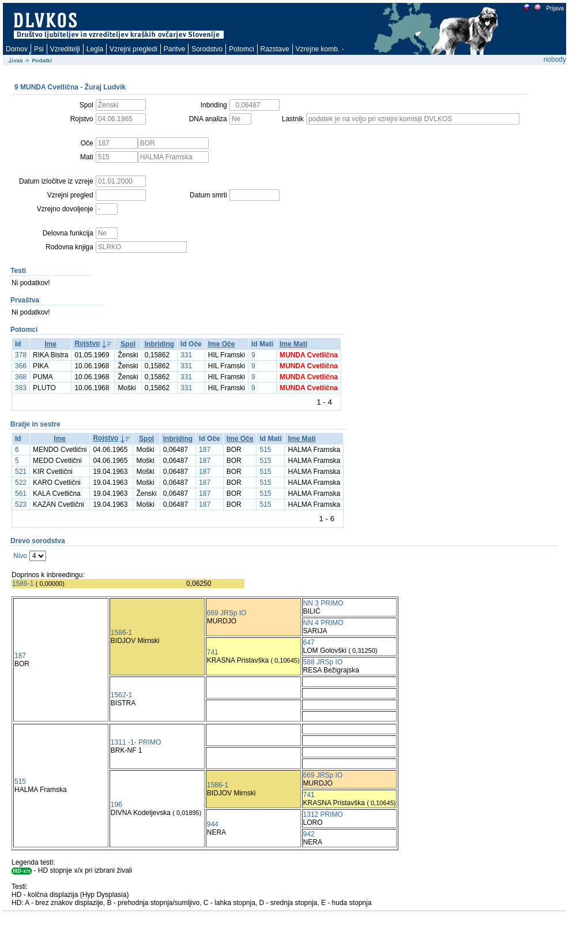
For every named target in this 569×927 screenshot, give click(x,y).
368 (21, 377)
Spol (127, 344)
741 (212, 652)
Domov (17, 49)
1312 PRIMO (323, 814)
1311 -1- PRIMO (136, 742)
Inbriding (159, 344)
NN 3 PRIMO (323, 603)
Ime (50, 344)
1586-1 (22, 584)
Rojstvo (87, 343)
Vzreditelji (65, 49)
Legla (94, 49)
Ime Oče (221, 344)
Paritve (174, 49)
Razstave (275, 49)
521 (21, 472)
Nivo (20, 556)
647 (309, 642)
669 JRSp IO (227, 613)
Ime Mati (293, 344)
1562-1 (121, 695)
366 (21, 366)
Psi (39, 49)
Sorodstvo (207, 49)
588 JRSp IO (323, 662)
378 (21, 355)
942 (309, 834)
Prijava (554, 8)
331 (186, 355)
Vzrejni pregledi (133, 49)
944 (212, 824)
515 (265, 450)
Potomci (241, 49)
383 (21, 388)
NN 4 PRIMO (323, 623)
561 (21, 493)
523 (21, 504)
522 (21, 483)
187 (204, 450)
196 (116, 805)
